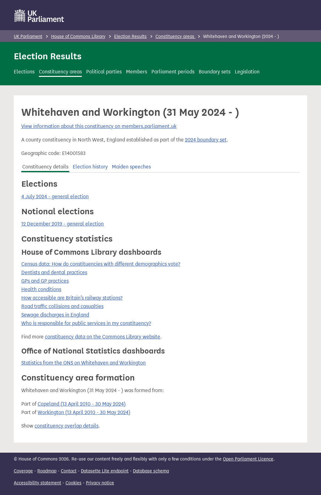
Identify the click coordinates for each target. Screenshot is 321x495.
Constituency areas (175, 36)
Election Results (130, 36)
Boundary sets (214, 72)
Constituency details (45, 167)
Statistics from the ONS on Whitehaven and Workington (83, 363)
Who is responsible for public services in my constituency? (86, 323)
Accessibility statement (37, 483)
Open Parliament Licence (248, 459)
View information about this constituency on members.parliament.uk (98, 126)
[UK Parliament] (39, 16)
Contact (68, 471)
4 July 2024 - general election (55, 197)
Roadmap (46, 471)
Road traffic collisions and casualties (62, 306)
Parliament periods (172, 72)
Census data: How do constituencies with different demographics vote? (100, 264)
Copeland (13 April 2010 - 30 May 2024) (82, 404)
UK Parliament (28, 36)
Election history (90, 167)
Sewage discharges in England (55, 315)
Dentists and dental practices (54, 272)
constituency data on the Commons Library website (102, 337)
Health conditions (41, 289)
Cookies (74, 483)
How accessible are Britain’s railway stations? (72, 298)
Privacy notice (100, 483)
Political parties (104, 72)
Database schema (151, 471)
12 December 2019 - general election (62, 224)
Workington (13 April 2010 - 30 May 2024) (84, 412)
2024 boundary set (206, 140)
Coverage (23, 471)
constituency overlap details (66, 426)
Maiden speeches (131, 167)
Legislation (247, 72)
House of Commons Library (78, 36)
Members (136, 72)
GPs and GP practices (45, 281)
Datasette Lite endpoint (105, 471)
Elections (24, 72)
